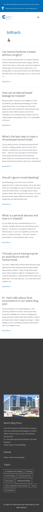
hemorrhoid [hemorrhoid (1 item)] (9, 481)
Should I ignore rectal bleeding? (21, 177)
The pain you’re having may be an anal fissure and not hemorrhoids (20, 256)
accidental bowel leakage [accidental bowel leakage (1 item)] (13, 471)
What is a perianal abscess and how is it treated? (20, 217)
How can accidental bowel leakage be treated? (17, 94)
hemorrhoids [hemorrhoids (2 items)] (23, 480)
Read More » (6, 81)
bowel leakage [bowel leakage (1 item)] (10, 476)
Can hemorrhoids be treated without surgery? (19, 53)
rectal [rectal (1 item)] (33, 486)
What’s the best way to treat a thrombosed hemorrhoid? (20, 138)
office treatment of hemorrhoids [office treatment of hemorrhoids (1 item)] (16, 486)
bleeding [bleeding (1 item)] (29, 471)
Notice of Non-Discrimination (14, 457)
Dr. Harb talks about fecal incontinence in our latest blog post (20, 301)
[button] (3, 8)
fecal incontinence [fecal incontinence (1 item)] (25, 476)
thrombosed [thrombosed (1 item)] (9, 490)
